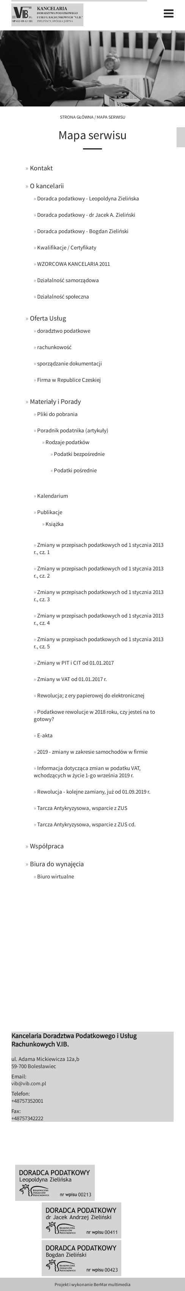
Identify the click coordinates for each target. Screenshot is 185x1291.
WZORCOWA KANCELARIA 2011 (73, 263)
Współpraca (47, 846)
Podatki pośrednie (75, 470)
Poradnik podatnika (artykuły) (72, 430)
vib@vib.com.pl (28, 1083)
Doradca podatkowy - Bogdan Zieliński (83, 231)
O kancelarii (47, 185)
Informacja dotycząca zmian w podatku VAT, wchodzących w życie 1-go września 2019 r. (87, 771)
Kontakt (41, 168)
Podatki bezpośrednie (79, 453)
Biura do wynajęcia (57, 863)
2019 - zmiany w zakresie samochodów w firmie (92, 751)
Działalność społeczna (63, 296)
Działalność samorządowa (68, 280)
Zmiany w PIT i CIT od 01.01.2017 (75, 662)
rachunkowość (54, 347)
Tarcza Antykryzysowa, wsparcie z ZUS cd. (86, 824)
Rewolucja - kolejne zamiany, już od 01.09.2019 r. (94, 791)
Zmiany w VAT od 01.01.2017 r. (72, 679)
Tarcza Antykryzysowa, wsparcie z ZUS (82, 807)
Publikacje (49, 512)
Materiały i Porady (55, 401)
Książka (54, 523)
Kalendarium (52, 495)
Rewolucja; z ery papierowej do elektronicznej (90, 695)
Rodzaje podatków (67, 442)
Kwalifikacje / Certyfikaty (66, 247)
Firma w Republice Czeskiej (69, 379)
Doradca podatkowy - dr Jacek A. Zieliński (86, 214)
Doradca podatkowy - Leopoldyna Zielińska (88, 198)
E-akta (45, 735)
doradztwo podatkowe (63, 330)
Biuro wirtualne (55, 876)
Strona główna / (78, 117)
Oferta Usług (48, 318)
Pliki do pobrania (57, 414)
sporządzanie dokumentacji (69, 363)
